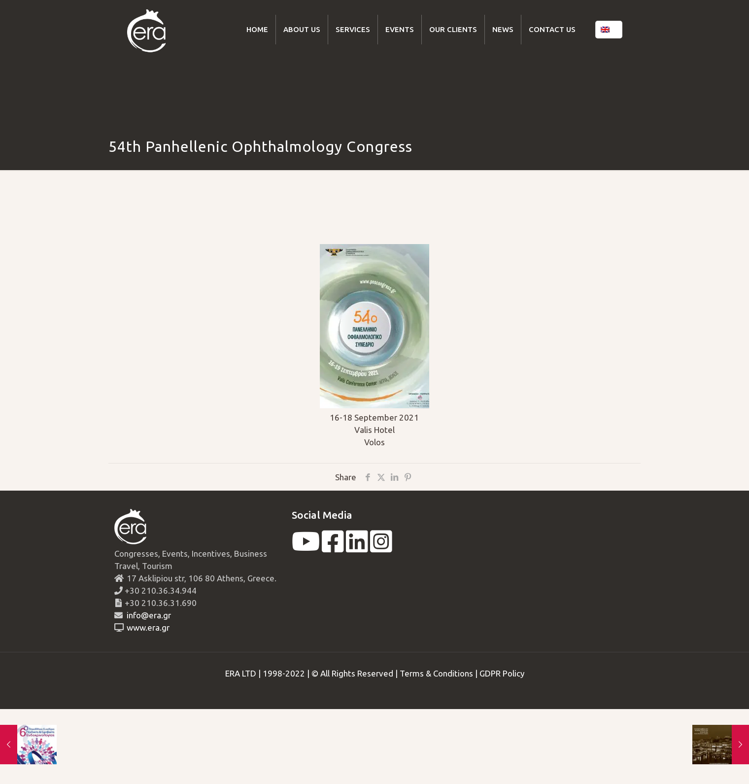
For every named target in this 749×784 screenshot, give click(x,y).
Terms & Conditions (436, 673)
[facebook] (333, 547)
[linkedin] (357, 547)
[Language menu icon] (608, 29)
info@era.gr (148, 615)
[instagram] (381, 547)
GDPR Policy (501, 673)
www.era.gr (146, 627)
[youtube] (306, 547)
